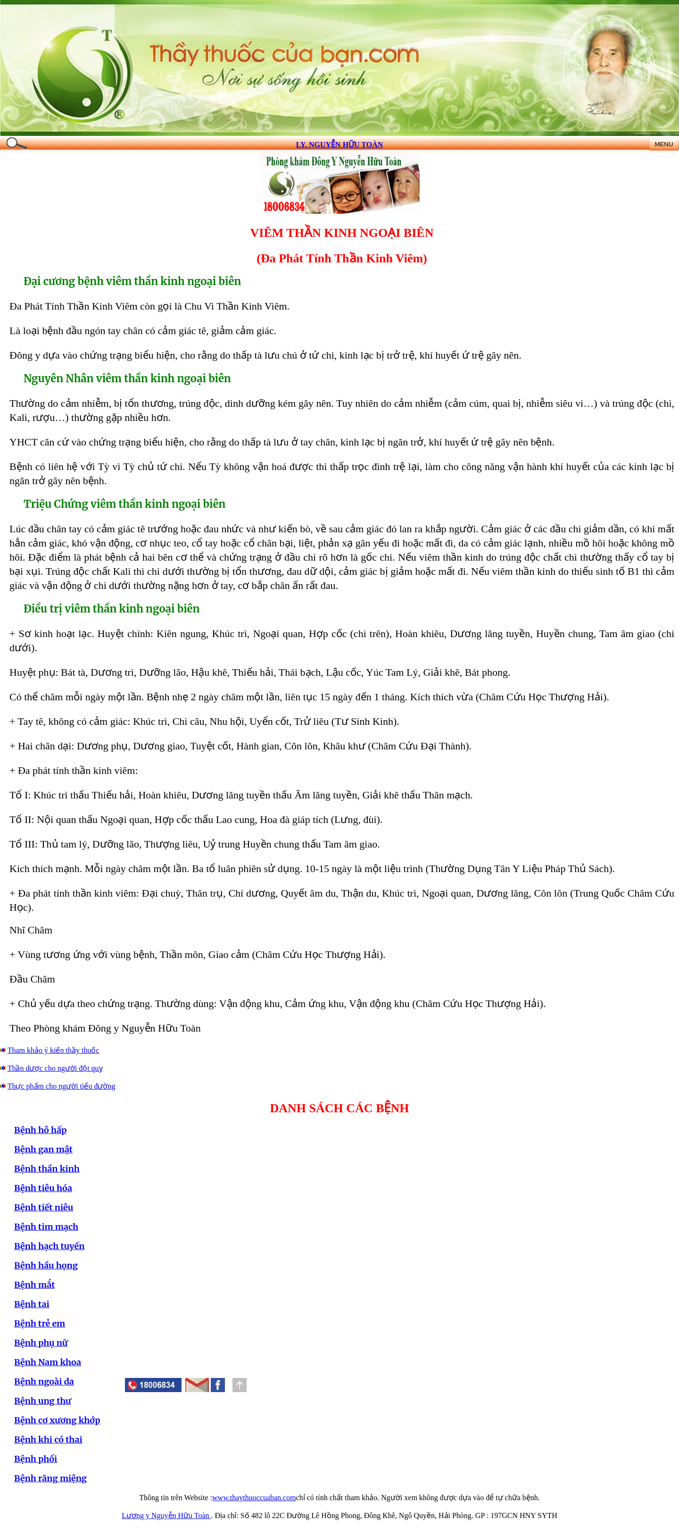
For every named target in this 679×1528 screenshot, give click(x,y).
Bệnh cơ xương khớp (57, 1420)
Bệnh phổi (35, 1458)
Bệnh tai (32, 1304)
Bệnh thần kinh (47, 1168)
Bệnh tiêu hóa (43, 1188)
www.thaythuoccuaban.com (254, 1498)
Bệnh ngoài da (44, 1381)
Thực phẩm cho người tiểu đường (62, 1086)
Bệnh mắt (34, 1284)
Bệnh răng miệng (50, 1478)
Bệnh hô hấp (40, 1130)
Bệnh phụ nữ (40, 1342)
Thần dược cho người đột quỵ (55, 1068)
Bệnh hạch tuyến (49, 1246)
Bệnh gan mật (43, 1149)
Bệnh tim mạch (46, 1226)
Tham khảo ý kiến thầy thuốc (53, 1050)
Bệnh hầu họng (46, 1265)
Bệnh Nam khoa (47, 1362)
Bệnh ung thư (42, 1400)
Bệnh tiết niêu (43, 1207)
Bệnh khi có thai (48, 1439)
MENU (663, 144)
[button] (218, 1385)
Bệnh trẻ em (39, 1323)
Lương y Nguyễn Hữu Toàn (166, 1515)
